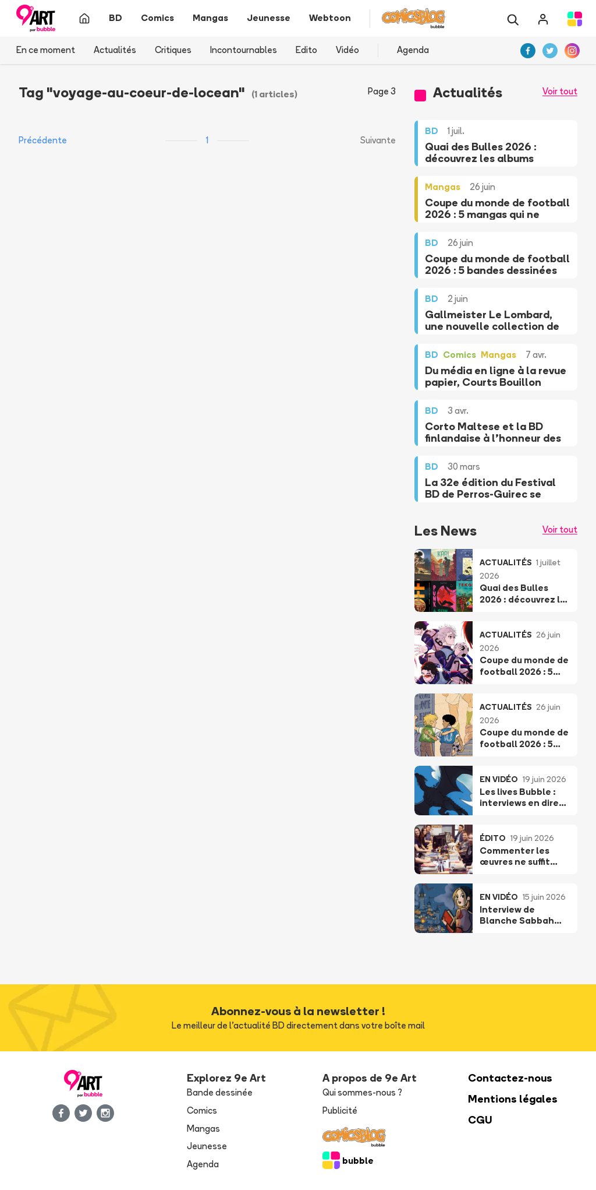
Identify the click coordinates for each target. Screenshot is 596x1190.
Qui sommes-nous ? (362, 1092)
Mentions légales (513, 1098)
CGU (480, 1119)
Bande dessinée (220, 1092)
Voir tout (559, 91)
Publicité (339, 1110)
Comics (202, 1110)
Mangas (203, 1128)
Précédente (43, 140)
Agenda (413, 49)
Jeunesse (207, 1146)
